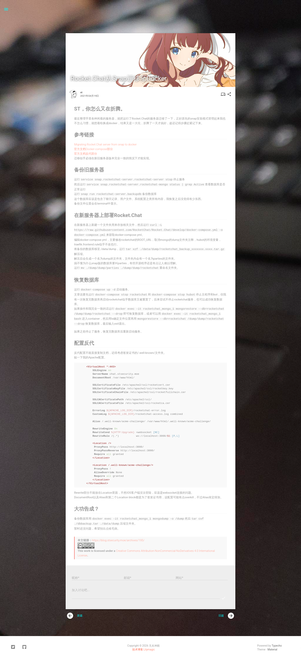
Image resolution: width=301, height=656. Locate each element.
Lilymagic (149, 646)
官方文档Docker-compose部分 (93, 149)
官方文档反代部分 (85, 153)
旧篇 (226, 613)
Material (272, 646)
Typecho (277, 642)
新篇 (75, 613)
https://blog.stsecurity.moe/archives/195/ (118, 537)
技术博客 (137, 646)
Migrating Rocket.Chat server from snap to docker (105, 144)
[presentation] (70, 613)
